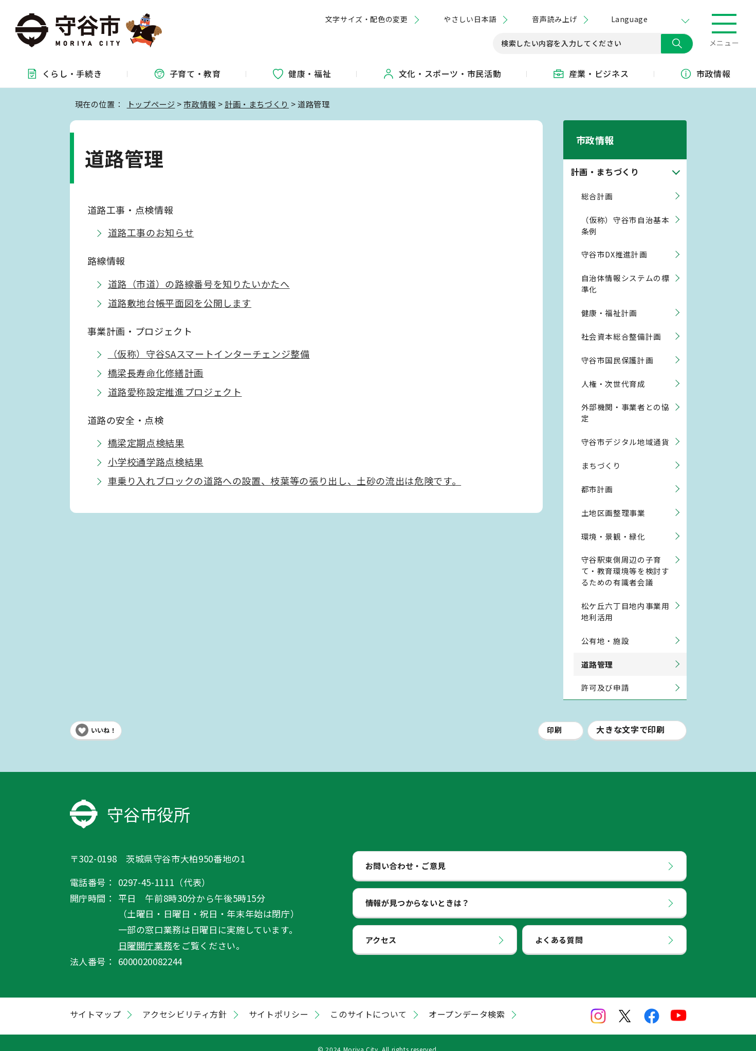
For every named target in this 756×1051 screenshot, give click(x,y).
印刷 (554, 717)
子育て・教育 (187, 73)
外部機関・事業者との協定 (625, 400)
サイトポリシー (278, 1001)
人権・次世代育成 (613, 370)
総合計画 (597, 182)
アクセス (381, 926)
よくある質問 (559, 926)
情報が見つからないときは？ (417, 889)
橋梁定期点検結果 (146, 442)
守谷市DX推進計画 (614, 241)
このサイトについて (368, 1001)
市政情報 (705, 73)
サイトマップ (95, 1001)
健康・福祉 (301, 73)
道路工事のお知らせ (151, 232)
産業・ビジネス (590, 73)
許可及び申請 (605, 674)
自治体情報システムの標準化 (625, 270)
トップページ (151, 103)
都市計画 (597, 475)
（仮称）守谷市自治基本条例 (625, 212)
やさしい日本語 (470, 19)
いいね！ (104, 717)
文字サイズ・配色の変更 (366, 19)
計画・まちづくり (257, 103)
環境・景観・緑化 (613, 523)
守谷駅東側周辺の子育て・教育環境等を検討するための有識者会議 (625, 558)
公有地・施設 (605, 627)
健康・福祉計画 (609, 299)
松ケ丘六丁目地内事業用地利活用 (625, 598)
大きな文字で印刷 (630, 716)
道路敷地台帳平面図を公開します (180, 302)
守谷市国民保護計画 (617, 346)
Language (629, 19)
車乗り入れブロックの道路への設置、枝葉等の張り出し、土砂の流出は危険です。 (285, 480)
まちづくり (601, 452)
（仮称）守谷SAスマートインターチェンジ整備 (209, 353)
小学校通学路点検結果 (156, 461)
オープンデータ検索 (467, 1001)
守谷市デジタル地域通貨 (625, 428)
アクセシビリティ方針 (184, 1001)
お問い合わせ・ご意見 (405, 852)
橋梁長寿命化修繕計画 (156, 372)
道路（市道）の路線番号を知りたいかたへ (199, 283)
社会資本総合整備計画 (621, 323)
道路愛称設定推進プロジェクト (175, 391)
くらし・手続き (64, 73)
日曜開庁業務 (145, 932)
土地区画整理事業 (613, 499)
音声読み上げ (554, 19)
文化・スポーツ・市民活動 (442, 73)
